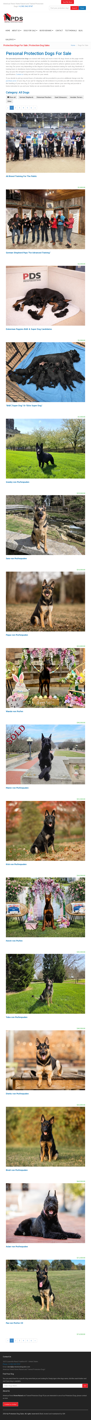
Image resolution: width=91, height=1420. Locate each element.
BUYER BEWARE (47, 30)
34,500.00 (81, 570)
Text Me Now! (68, 2)
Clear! (82, 8)
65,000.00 (81, 1105)
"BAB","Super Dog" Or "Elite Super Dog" (24, 405)
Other (9, 101)
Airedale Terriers (76, 97)
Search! (74, 8)
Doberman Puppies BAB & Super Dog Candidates (29, 329)
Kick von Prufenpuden (16, 864)
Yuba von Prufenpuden (16, 1017)
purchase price (11, 81)
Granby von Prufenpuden (17, 482)
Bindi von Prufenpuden (17, 1170)
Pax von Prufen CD (14, 1323)
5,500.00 (82, 340)
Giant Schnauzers (61, 97)
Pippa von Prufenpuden (17, 635)
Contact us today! (10, 1404)
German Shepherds (26, 97)
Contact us (19, 74)
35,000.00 (81, 646)
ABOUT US (17, 30)
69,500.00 (81, 1181)
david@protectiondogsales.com (18, 1367)
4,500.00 (82, 264)
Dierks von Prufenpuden (17, 1093)
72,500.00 (81, 1258)
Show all (11, 97)
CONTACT (59, 30)
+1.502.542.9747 (26, 6)
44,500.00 (81, 875)
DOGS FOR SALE (31, 30)
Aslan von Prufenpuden (17, 1246)
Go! (85, 1386)
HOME (8, 30)
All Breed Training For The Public (21, 176)
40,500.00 (81, 723)
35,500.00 (81, 799)
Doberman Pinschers (44, 97)
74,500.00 (81, 1334)
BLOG (81, 30)
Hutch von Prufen (14, 940)
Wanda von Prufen (14, 711)
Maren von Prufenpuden (17, 788)
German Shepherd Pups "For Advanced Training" (28, 252)
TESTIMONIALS (71, 30)
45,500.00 (81, 952)
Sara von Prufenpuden (16, 558)
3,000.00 (82, 187)
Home (73, 45)
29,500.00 (81, 493)
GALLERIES (11, 39)
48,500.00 (81, 1028)
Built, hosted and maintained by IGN (52, 1414)
